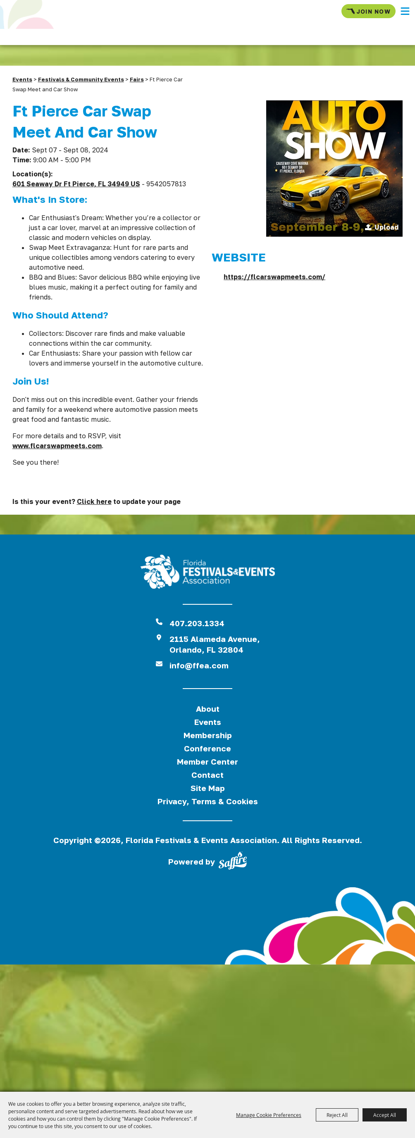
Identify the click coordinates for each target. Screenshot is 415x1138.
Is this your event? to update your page (96, 501)
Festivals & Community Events (81, 79)
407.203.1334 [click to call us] (196, 623)
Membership (208, 735)
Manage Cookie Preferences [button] (268, 1115)
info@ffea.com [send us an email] (199, 665)
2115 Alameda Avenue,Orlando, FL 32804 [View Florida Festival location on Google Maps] (214, 644)
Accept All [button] (384, 1115)
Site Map (208, 788)
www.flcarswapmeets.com (57, 446)
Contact (207, 774)
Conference (207, 748)
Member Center (207, 761)
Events (22, 79)
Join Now (368, 11)
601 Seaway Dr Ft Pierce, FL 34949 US (76, 184)
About (207, 708)
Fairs (137, 79)
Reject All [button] (337, 1115)
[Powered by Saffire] (233, 862)
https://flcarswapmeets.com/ (274, 277)
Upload (386, 227)
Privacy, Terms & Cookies (207, 801)
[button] (405, 11)
